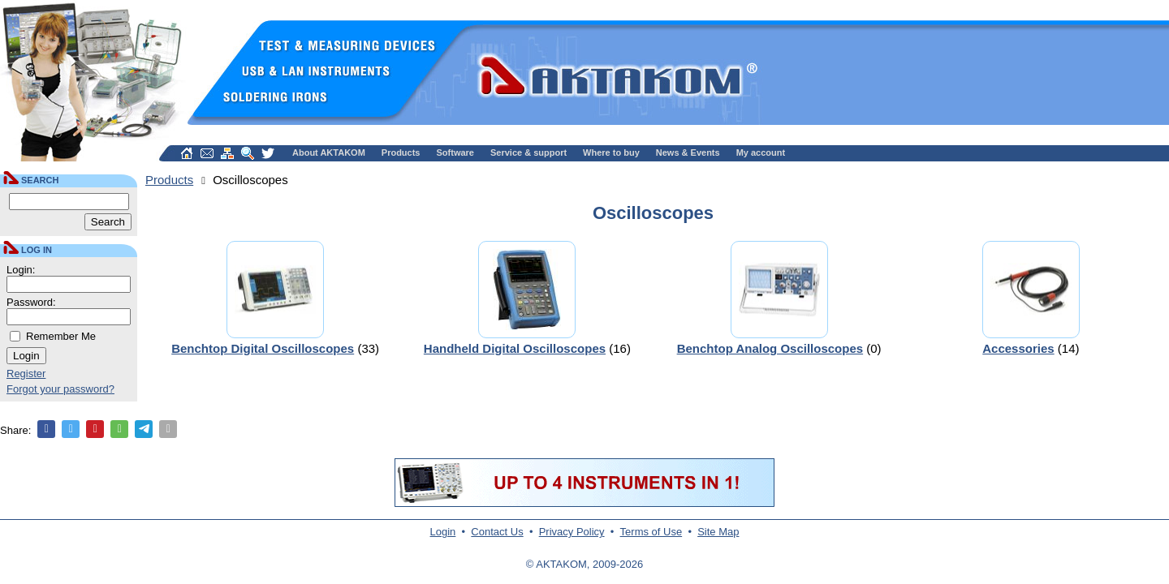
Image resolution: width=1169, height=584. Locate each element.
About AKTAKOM (328, 152)
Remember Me (61, 336)
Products (401, 152)
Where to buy (611, 152)
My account (761, 152)
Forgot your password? (60, 389)
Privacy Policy (572, 532)
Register (25, 373)
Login (443, 532)
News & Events (688, 152)
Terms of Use (651, 532)
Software (455, 152)
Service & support (528, 152)
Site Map (718, 532)
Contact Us (497, 532)
